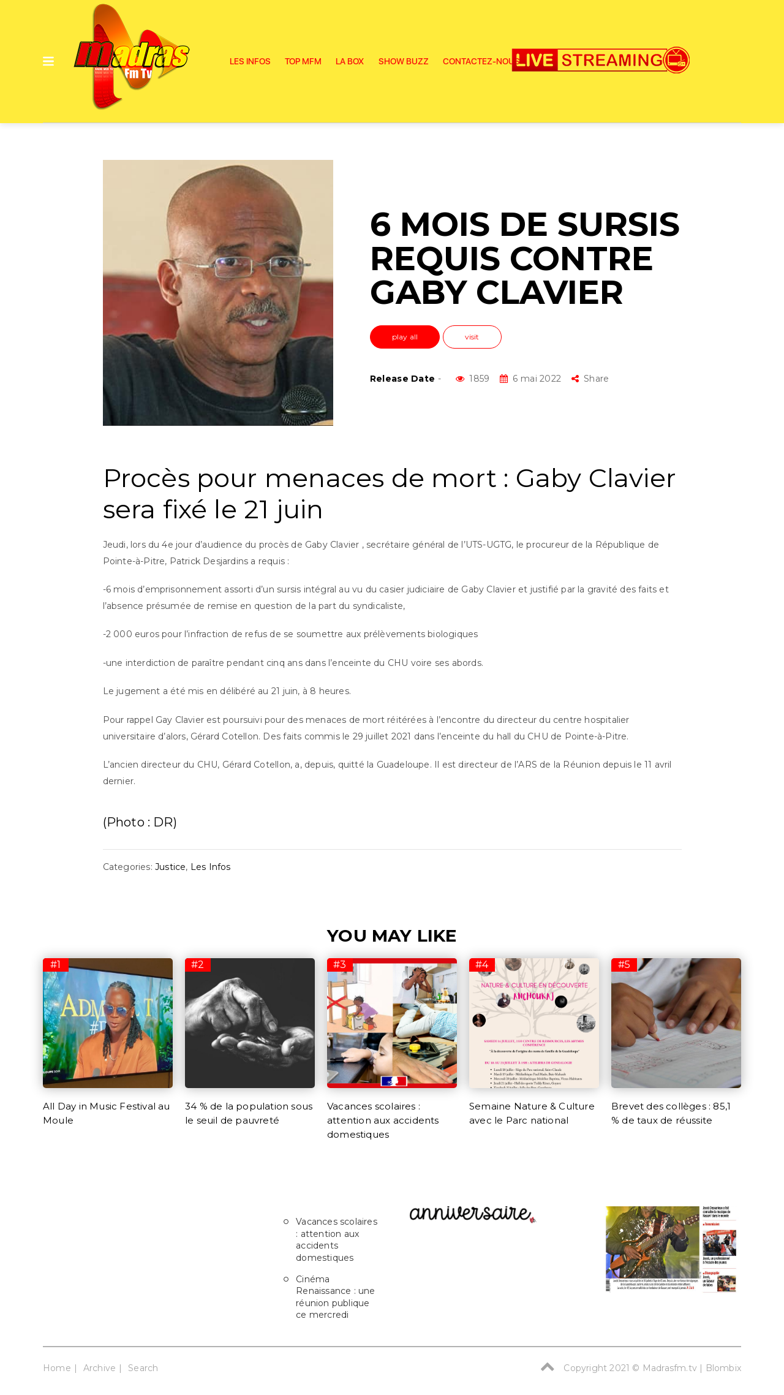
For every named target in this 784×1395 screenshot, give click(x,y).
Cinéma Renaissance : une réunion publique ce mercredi (335, 1297)
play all (405, 336)
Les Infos (250, 61)
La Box (350, 61)
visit (472, 336)
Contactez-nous (481, 61)
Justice (170, 866)
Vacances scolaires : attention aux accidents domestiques (383, 1120)
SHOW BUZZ (404, 61)
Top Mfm (303, 61)
